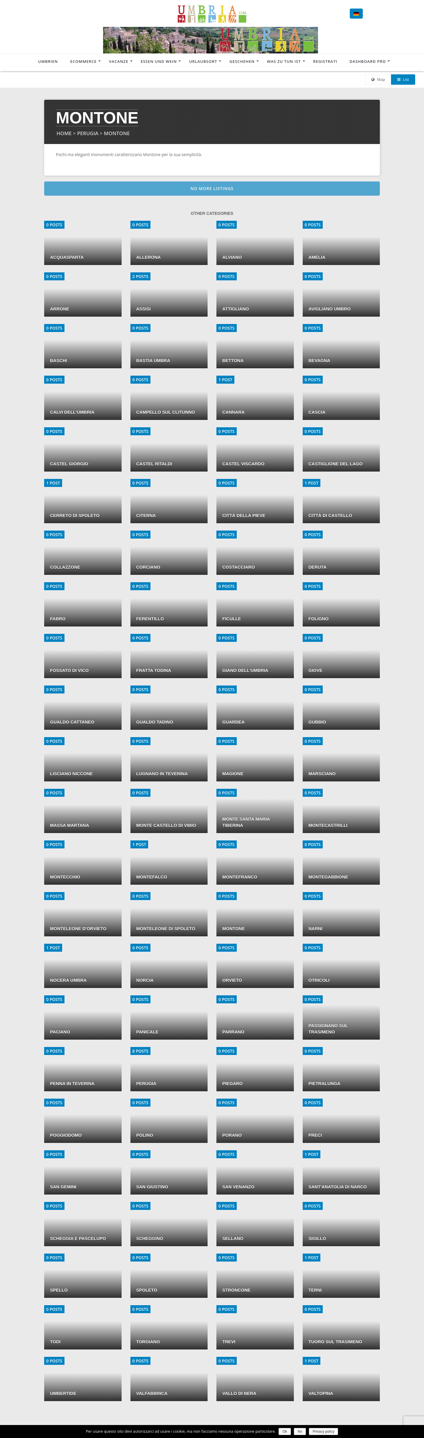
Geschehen (241, 61)
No (300, 1431)
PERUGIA (87, 133)
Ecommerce (83, 61)
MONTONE (117, 133)
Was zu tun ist (284, 61)
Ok (284, 1431)
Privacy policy (323, 1431)
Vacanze (118, 61)
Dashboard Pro (368, 61)
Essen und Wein (159, 61)
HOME (64, 133)
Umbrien (48, 61)
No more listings (212, 188)
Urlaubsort (203, 61)
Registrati (325, 61)
